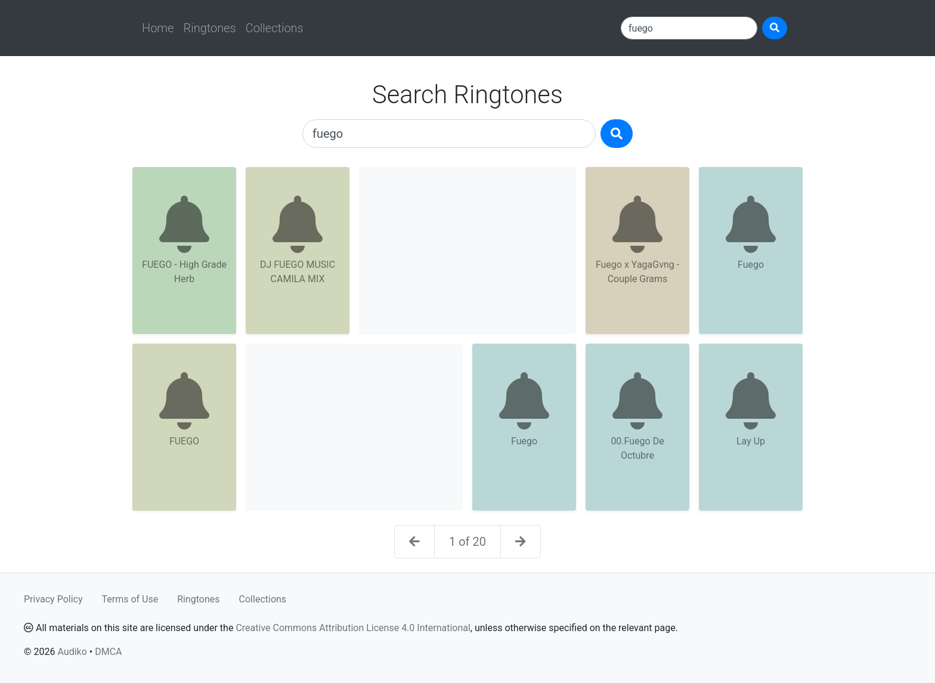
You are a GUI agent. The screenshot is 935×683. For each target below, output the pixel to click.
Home (158, 28)
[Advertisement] (467, 250)
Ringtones (209, 28)
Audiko (71, 651)
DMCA (108, 651)
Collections (275, 28)
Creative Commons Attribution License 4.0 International (353, 627)
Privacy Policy (53, 599)
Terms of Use (130, 599)
